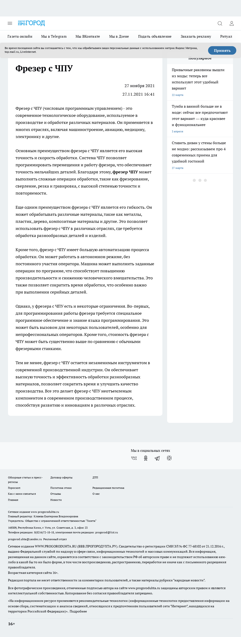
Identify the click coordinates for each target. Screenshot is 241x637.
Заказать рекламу (196, 36)
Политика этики (61, 488)
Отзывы (55, 493)
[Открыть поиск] (220, 23)
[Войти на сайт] (231, 23)
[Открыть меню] (10, 23)
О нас (96, 493)
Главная (13, 500)
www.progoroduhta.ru (45, 512)
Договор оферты (61, 477)
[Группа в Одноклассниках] (146, 458)
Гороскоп (14, 488)
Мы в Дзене (119, 36)
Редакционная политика (108, 488)
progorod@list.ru (106, 532)
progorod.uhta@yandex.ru (25, 539)
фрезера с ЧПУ (48, 306)
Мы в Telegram (54, 36)
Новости (56, 500)
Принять (222, 50)
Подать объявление (155, 36)
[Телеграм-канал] (157, 458)
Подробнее (78, 611)
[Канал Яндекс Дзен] (169, 458)
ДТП (95, 477)
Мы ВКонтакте (88, 36)
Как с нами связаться (22, 493)
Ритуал (226, 36)
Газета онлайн (20, 36)
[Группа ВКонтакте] (134, 458)
